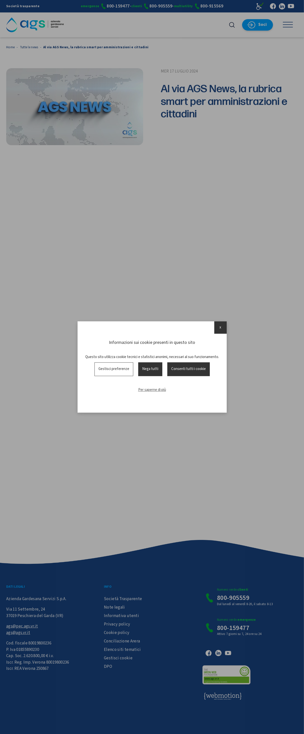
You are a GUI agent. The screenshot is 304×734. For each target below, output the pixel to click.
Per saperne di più (152, 389)
